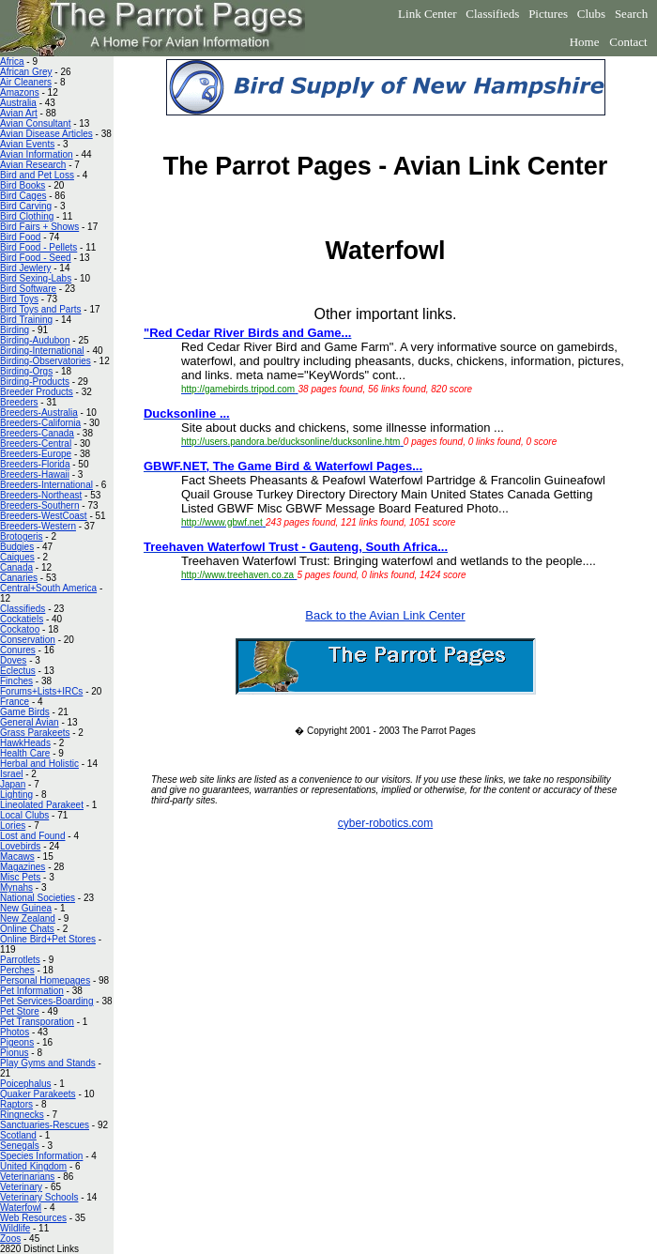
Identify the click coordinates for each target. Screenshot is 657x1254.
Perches (17, 970)
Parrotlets (20, 960)
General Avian (29, 722)
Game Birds (25, 712)
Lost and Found (33, 836)
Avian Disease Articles (46, 134)
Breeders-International (46, 485)
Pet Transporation (37, 1022)
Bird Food (20, 237)
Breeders (19, 402)
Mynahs (16, 887)
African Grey (26, 72)
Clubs (591, 14)
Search (631, 14)
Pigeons (17, 1042)
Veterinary (21, 1187)
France (14, 701)
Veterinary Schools (39, 1197)
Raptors (16, 1104)
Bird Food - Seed (35, 257)
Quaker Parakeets (38, 1094)
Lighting (16, 794)
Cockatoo (19, 629)
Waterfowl (20, 1207)
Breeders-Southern (40, 505)
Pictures (548, 14)
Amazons (19, 92)
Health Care (25, 753)
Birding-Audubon (35, 340)
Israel (11, 774)
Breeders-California (40, 423)
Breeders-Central (35, 443)
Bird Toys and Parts (41, 309)
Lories (12, 825)
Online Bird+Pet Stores (48, 939)
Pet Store (19, 1011)
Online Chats (27, 929)
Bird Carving (26, 206)
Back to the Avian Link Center (385, 615)
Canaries (19, 578)
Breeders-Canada (37, 433)
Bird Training (26, 319)
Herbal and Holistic (39, 763)
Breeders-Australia (39, 412)
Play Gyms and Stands (48, 1063)
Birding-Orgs (26, 371)
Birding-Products (34, 381)
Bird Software (28, 288)
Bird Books (22, 185)
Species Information (41, 1156)
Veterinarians (27, 1176)
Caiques (17, 557)
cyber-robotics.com (385, 823)
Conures (18, 650)
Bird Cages (23, 196)
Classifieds (492, 14)
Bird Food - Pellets (38, 247)
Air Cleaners (26, 82)
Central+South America (48, 588)
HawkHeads (25, 743)
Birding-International (42, 350)
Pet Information (32, 991)
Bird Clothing (26, 216)
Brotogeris (21, 536)
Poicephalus (25, 1083)
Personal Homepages (45, 980)
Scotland (18, 1135)
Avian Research (33, 165)
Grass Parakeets (34, 732)
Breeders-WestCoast (43, 516)
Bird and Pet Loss (37, 175)
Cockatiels (21, 619)
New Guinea (26, 908)
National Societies (37, 898)
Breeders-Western (38, 526)
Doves (13, 660)
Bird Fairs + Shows (39, 227)
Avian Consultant (35, 123)
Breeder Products (36, 392)
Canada (16, 567)
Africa (12, 61)
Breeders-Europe (35, 454)
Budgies (17, 547)
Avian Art (19, 113)
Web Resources (33, 1218)
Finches (16, 681)
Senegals (19, 1145)
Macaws (17, 856)
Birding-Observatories (45, 361)
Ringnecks (22, 1114)
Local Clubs (24, 815)
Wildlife (15, 1228)
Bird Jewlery (25, 268)
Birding (14, 330)
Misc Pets (20, 877)
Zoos (10, 1238)
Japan (12, 784)
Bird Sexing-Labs (35, 278)
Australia (18, 103)
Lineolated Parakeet (42, 805)
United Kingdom (33, 1166)
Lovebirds (20, 846)
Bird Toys (19, 299)
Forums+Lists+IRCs (41, 691)
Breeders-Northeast (41, 495)
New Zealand (27, 918)
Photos (14, 1032)
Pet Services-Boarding (47, 1001)
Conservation (27, 640)
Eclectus (18, 670)
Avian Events (27, 144)
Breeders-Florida (34, 464)
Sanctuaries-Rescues (44, 1125)
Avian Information (36, 154)
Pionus (14, 1053)
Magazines (22, 867)
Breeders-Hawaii (34, 474)
